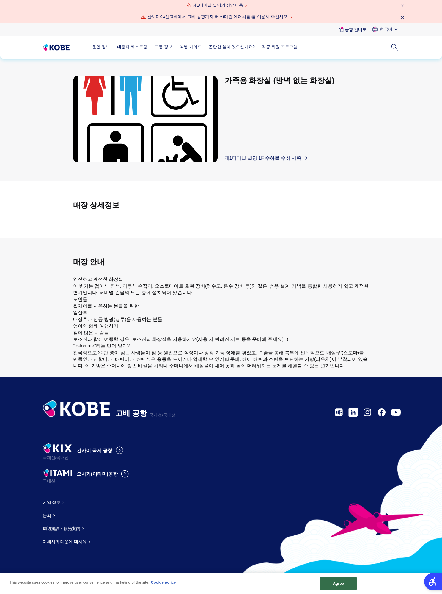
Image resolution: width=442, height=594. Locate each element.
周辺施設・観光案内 (61, 528)
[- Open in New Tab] (339, 412)
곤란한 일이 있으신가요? (232, 46)
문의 (47, 515)
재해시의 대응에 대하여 (65, 541)
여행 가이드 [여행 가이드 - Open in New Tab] (191, 46)
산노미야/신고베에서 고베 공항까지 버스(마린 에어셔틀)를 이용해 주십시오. (217, 16)
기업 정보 (52, 502)
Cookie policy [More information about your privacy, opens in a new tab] (163, 585)
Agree (338, 586)
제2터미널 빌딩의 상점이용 (218, 5)
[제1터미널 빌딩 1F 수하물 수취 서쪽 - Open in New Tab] (268, 158)
